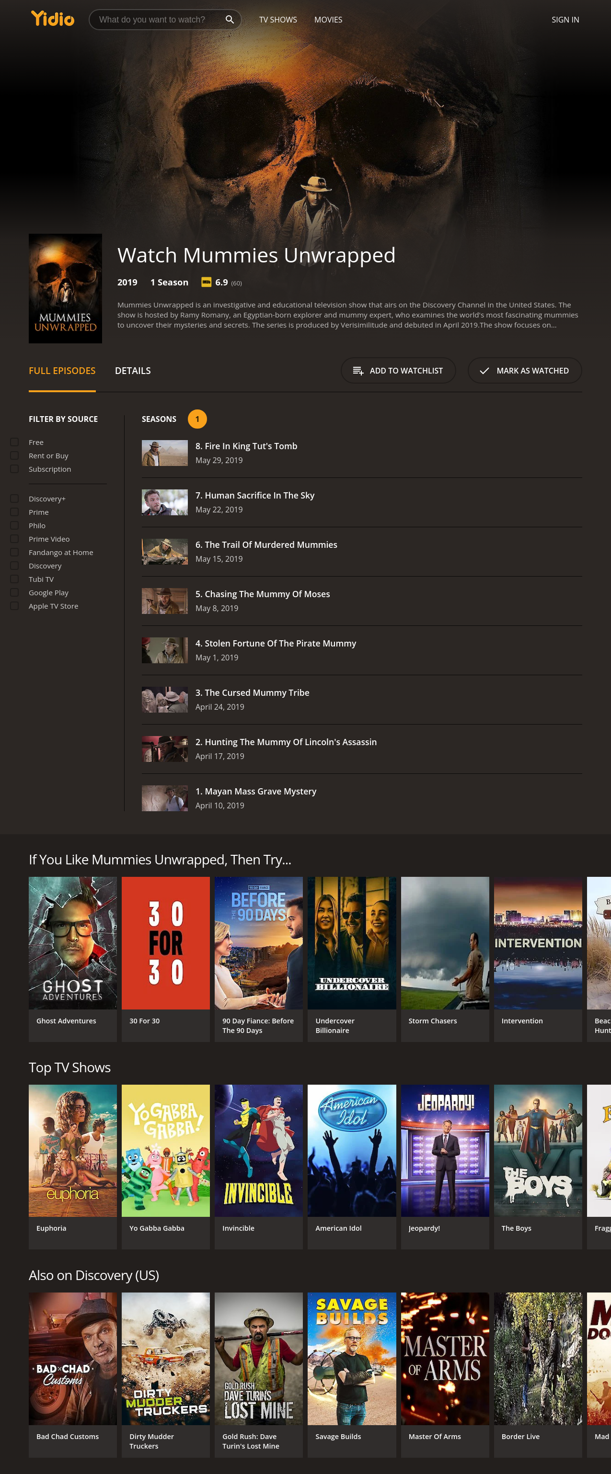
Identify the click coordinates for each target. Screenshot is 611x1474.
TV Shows (278, 19)
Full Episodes (62, 370)
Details (133, 370)
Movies (328, 19)
